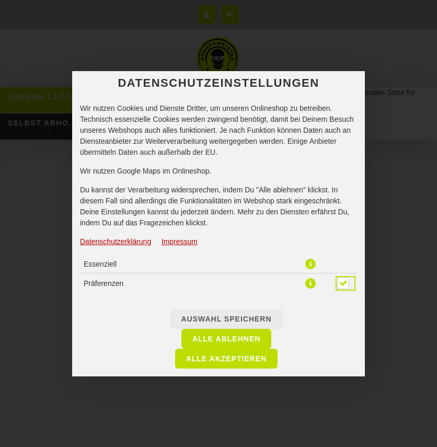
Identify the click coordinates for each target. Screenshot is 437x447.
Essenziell (100, 264)
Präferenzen (103, 283)
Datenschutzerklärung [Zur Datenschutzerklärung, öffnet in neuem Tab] (115, 241)
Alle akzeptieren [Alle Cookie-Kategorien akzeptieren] (226, 358)
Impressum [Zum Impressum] (180, 241)
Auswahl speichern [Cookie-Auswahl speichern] (226, 319)
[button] (310, 264)
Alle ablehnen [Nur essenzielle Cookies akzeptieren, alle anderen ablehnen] (226, 339)
